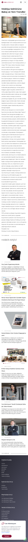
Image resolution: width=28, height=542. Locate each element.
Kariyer (3, 470)
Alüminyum (4, 467)
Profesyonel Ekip (5, 511)
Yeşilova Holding (5, 476)
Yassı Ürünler (4, 489)
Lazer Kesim (4, 516)
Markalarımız (4, 465)
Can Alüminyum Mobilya (7, 498)
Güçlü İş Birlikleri (5, 513)
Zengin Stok (4, 514)
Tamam (6, 536)
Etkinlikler (3, 469)
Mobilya (3, 485)
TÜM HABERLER (5, 235)
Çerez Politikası (5, 474)
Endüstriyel (4, 487)
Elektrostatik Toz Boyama (7, 520)
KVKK (2, 472)
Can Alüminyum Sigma (6, 500)
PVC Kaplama (4, 518)
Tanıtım (3, 463)
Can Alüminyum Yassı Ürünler (8, 502)
